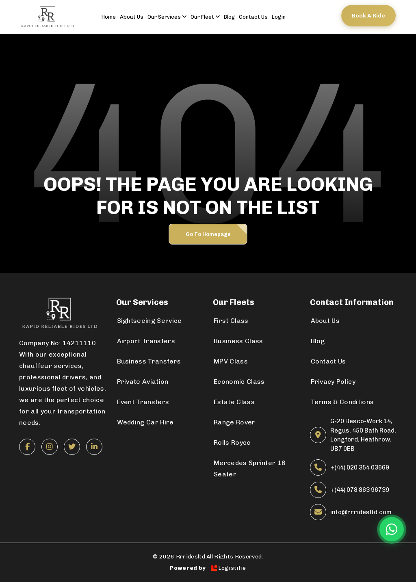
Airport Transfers (146, 341)
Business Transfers (149, 361)
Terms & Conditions (342, 402)
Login (279, 17)
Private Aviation (143, 381)
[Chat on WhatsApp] (391, 529)
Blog (229, 17)
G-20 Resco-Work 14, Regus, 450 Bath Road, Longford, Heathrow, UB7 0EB (363, 435)
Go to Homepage (208, 234)
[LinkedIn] (94, 447)
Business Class (238, 341)
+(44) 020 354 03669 (359, 467)
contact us (253, 17)
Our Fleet (205, 17)
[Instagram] (49, 447)
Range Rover (235, 422)
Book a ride (368, 15)
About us (131, 17)
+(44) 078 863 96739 (359, 489)
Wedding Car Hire (145, 422)
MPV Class (231, 361)
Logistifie (228, 568)
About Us (325, 321)
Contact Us (328, 361)
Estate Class (234, 402)
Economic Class (239, 381)
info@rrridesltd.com (361, 512)
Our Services (166, 17)
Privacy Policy (333, 381)
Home (109, 17)
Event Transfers (143, 402)
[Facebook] (27, 447)
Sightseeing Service (149, 321)
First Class (231, 321)
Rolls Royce (232, 442)
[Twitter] (72, 447)
